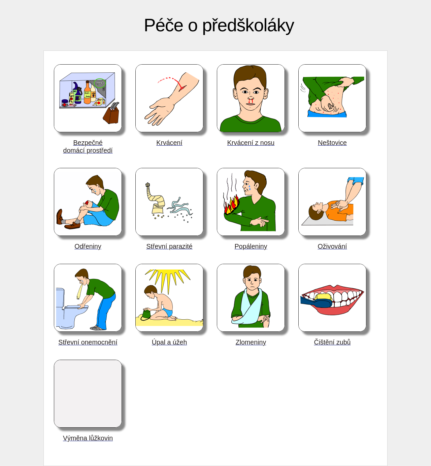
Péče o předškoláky (219, 25)
